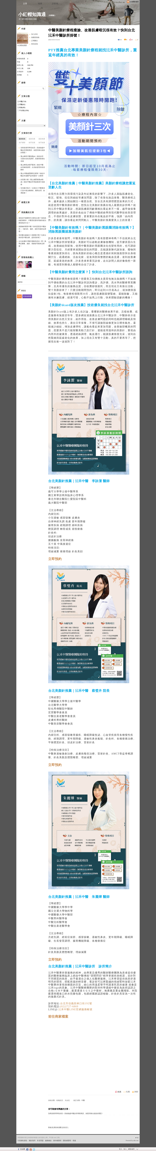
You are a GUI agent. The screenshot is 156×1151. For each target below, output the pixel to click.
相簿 (40, 3)
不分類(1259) (24, 110)
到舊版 (52, 15)
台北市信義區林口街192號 (76, 1003)
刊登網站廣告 (22, 1141)
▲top (136, 1137)
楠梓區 (20, 282)
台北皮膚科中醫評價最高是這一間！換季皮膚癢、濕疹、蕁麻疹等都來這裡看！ (32, 243)
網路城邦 (131, 1149)
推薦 (119, 1092)
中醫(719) (22, 101)
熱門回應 (32, 143)
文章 (25, 3)
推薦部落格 (35, 37)
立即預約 (55, 559)
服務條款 (48, 1141)
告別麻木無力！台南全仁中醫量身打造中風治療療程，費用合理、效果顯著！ (33, 190)
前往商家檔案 (58, 1016)
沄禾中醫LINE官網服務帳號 (75, 1009)
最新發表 (22, 139)
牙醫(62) (22, 104)
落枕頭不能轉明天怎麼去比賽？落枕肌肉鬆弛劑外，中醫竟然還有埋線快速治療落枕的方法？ (32, 220)
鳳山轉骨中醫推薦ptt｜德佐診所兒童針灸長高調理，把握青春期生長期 (33, 158)
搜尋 (43, 88)
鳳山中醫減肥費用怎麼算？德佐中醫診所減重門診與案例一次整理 (33, 174)
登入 (120, 1149)
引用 (128, 1092)
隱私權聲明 (67, 1141)
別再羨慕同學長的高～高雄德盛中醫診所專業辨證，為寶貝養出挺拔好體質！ (75, 1113)
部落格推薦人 (27, 257)
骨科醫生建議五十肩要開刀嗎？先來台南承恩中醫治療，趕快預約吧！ (32, 236)
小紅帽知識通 (32, 14)
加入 (125, 1149)
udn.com (135, 1140)
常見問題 (40, 1141)
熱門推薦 (42, 143)
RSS (19, 296)
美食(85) (22, 107)
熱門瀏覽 (22, 143)
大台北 (67, 1100)
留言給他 (34, 44)
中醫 (83, 1100)
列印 (136, 1092)
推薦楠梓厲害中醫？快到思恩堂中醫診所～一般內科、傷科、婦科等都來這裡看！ (32, 229)
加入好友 (34, 34)
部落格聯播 (27, 296)
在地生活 (59, 1100)
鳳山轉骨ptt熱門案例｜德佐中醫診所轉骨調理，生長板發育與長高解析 (33, 167)
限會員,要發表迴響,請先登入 (58, 1127)
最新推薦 (42, 139)
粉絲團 (22, 1149)
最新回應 (32, 139)
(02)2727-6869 (69, 1006)
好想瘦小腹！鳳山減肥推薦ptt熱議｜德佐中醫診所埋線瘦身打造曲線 (33, 182)
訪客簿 (55, 3)
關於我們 (32, 1141)
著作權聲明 (57, 1141)
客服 (74, 1141)
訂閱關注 (34, 41)
